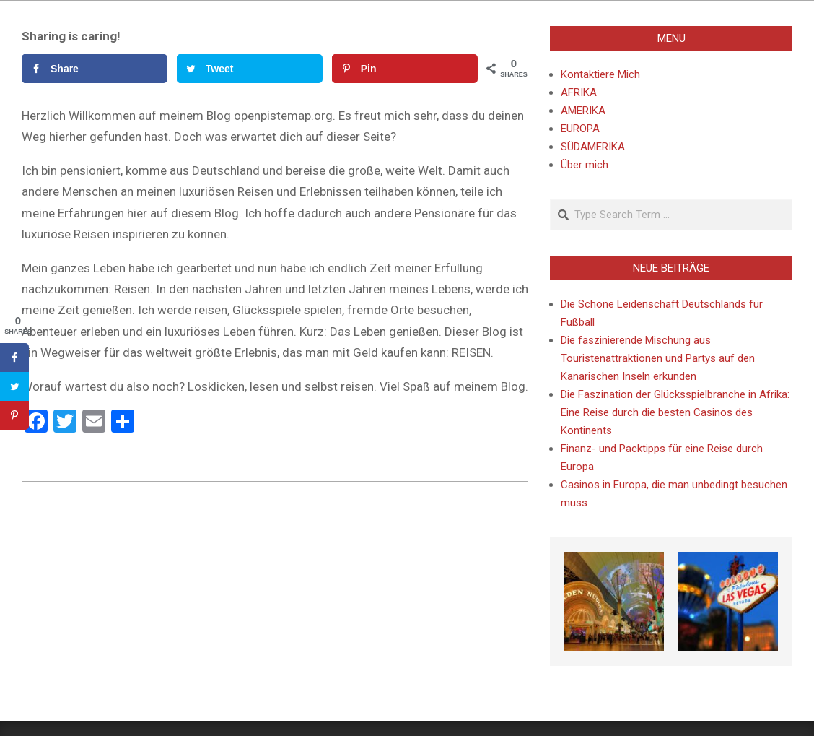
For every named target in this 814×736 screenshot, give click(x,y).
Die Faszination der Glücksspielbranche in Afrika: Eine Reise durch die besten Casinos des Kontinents (675, 412)
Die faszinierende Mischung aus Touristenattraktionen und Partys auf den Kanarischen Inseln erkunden (658, 358)
